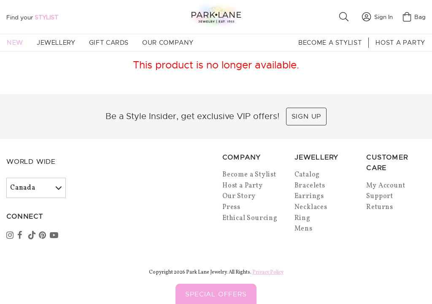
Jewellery (56, 42)
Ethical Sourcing (250, 218)
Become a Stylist (330, 42)
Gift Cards (109, 42)
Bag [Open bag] (414, 17)
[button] (345, 17)
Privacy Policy (268, 272)
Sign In (377, 17)
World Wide (31, 161)
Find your (32, 17)
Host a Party (400, 42)
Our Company (168, 42)
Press (231, 207)
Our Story (239, 196)
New (15, 42)
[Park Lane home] (216, 16)
